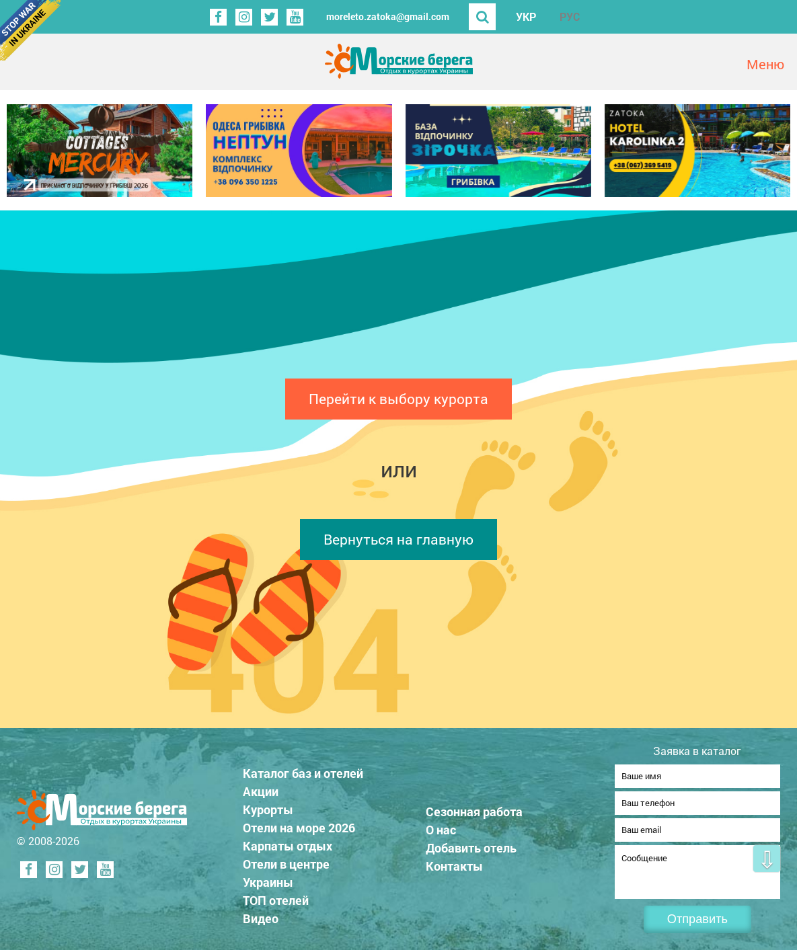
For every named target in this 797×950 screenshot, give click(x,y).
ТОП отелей (276, 896)
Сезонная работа (474, 807)
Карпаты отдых (287, 842)
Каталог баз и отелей (303, 769)
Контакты (454, 862)
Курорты (268, 805)
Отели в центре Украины (286, 869)
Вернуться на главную (398, 539)
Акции (260, 787)
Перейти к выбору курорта (398, 398)
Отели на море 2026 (299, 824)
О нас (441, 826)
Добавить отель (471, 844)
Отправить (697, 919)
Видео (260, 914)
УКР (526, 16)
